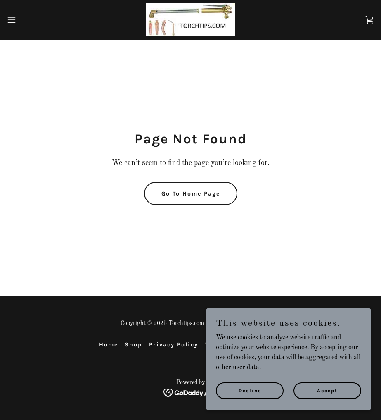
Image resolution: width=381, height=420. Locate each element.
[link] (190, 19)
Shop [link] (133, 344)
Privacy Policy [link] (173, 344)
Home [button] (108, 344)
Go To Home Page (190, 193)
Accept (327, 390)
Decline (250, 390)
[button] (31, 20)
